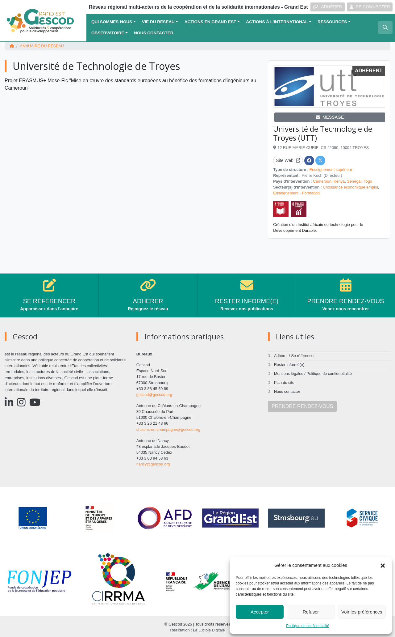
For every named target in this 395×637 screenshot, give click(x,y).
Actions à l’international (277, 21)
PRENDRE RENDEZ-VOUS (302, 404)
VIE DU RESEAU (158, 21)
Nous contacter (153, 33)
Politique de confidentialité (307, 626)
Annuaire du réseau (42, 46)
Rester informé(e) (289, 364)
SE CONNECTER (370, 6)
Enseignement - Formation (296, 193)
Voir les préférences (361, 611)
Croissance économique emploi (350, 187)
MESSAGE (330, 116)
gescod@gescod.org (154, 394)
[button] (383, 565)
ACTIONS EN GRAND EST (210, 21)
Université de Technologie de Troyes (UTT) (322, 132)
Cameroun (322, 181)
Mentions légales (289, 372)
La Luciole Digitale (209, 629)
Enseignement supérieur (330, 169)
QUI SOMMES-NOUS (111, 21)
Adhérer (281, 355)
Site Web (288, 160)
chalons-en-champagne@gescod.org (168, 429)
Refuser (311, 611)
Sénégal (354, 181)
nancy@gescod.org (153, 463)
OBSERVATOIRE (107, 33)
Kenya (339, 181)
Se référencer (303, 355)
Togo (368, 181)
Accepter (260, 611)
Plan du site (284, 381)
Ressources (332, 21)
